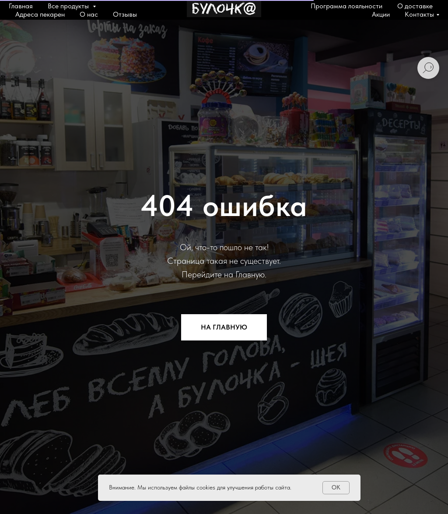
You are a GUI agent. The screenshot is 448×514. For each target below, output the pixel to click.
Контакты (419, 14)
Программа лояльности (346, 6)
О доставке (415, 6)
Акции (381, 14)
